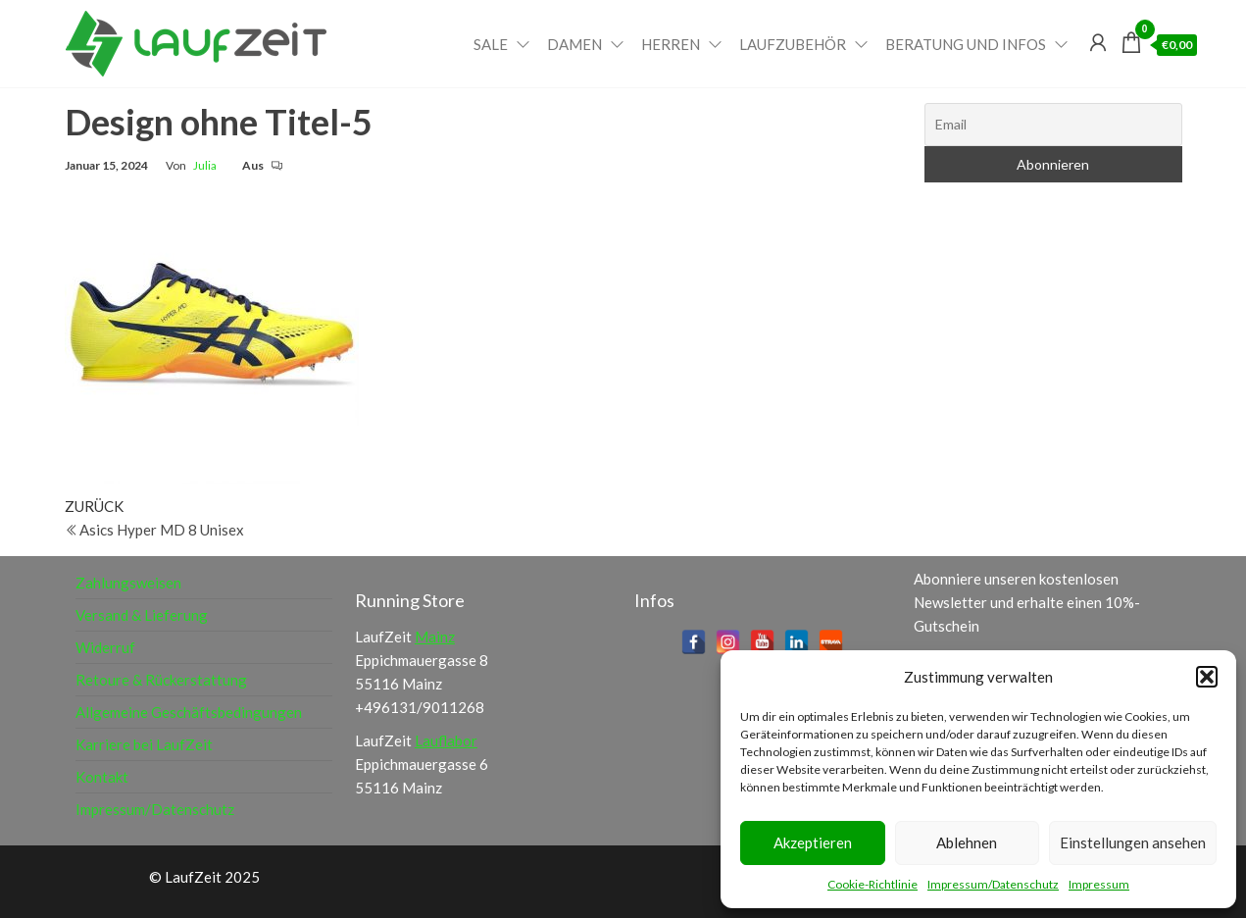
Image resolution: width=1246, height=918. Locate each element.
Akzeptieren (812, 842)
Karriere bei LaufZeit (144, 744)
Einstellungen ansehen (1133, 842)
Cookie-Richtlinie (872, 884)
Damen (574, 44)
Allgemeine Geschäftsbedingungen (188, 712)
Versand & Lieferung (141, 615)
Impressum (1099, 884)
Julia (205, 165)
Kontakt (101, 777)
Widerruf (105, 647)
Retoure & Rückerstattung (161, 679)
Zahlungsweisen (128, 582)
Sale (490, 44)
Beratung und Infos (965, 44)
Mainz (435, 636)
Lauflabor (446, 740)
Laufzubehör (792, 44)
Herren (670, 44)
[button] (1207, 677)
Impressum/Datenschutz (993, 884)
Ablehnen (966, 842)
